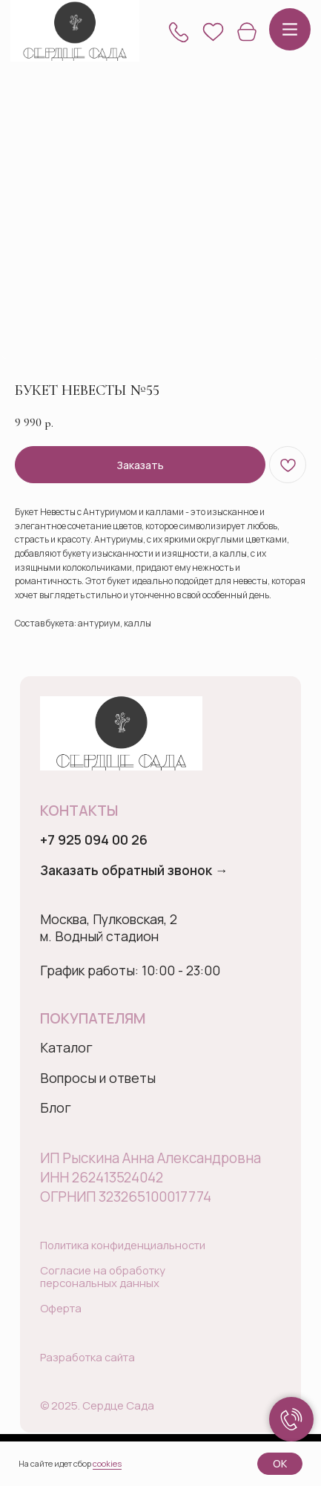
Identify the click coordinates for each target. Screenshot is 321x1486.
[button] (179, 32)
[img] (75, 31)
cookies (107, 1463)
